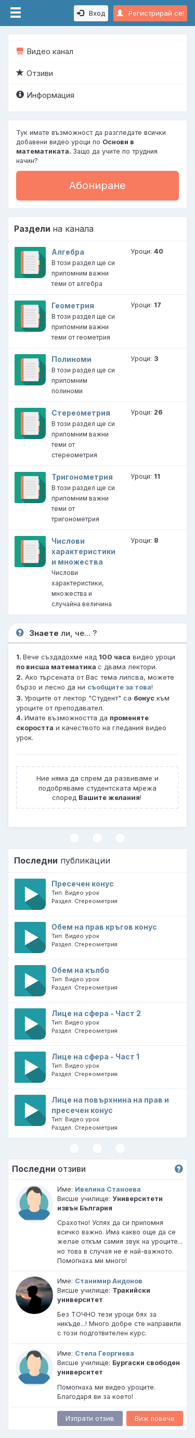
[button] (179, 1169)
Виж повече (155, 1418)
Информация (45, 95)
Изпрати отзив (90, 1418)
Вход (91, 13)
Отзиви (34, 73)
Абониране (97, 185)
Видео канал (44, 51)
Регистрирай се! (150, 13)
